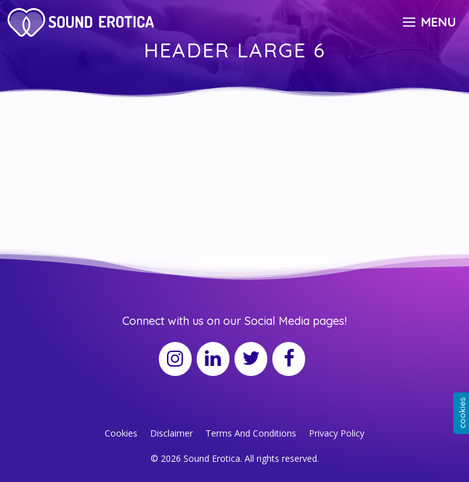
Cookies (121, 433)
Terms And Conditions (251, 433)
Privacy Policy (336, 433)
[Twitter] (250, 359)
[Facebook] (288, 359)
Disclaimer (171, 433)
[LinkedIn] (213, 359)
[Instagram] (175, 359)
